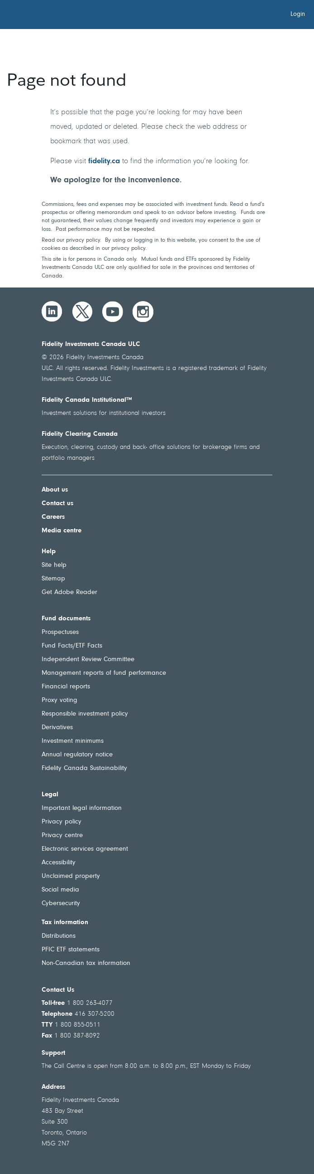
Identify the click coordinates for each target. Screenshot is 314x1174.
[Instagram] (143, 311)
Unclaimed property (71, 876)
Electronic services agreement (85, 849)
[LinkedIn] (52, 311)
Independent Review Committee (88, 659)
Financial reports (66, 686)
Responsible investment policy (85, 714)
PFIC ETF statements (71, 949)
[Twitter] (82, 311)
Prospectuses (60, 632)
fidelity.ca (104, 161)
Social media (60, 890)
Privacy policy (61, 821)
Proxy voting (59, 700)
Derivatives (57, 727)
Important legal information (82, 808)
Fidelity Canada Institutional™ (87, 400)
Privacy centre (62, 835)
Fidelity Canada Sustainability (84, 768)
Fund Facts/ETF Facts (72, 646)
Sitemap (53, 578)
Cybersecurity (61, 903)
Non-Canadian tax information (86, 963)
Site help (54, 565)
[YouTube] (112, 311)
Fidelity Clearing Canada (80, 434)
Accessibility (59, 862)
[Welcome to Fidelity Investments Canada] (58, 16)
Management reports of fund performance (104, 673)
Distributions (59, 936)
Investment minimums (73, 741)
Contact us (57, 503)
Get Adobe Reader (69, 592)
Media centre (61, 530)
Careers (53, 517)
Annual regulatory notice (77, 754)
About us (55, 490)
